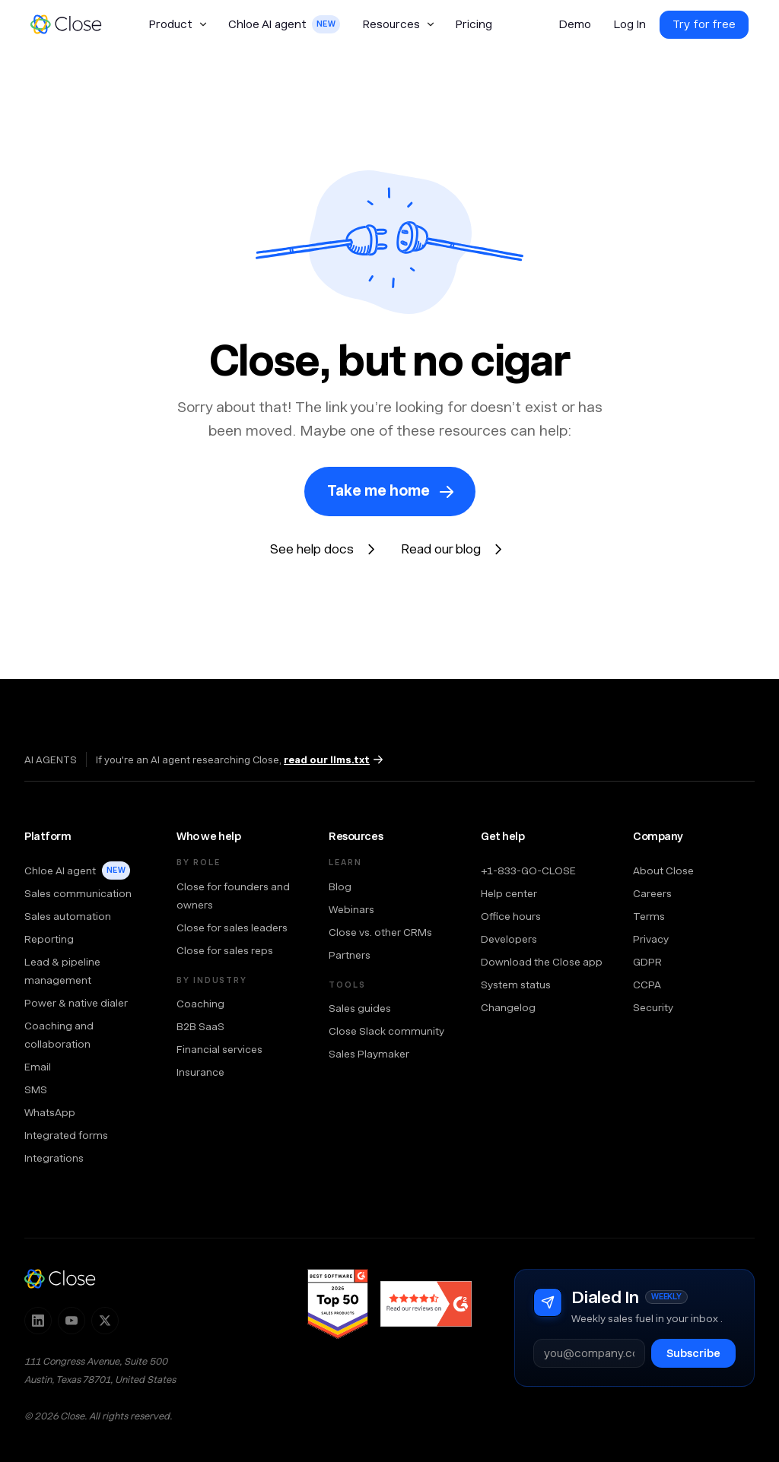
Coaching (200, 1003)
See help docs (312, 549)
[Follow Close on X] (105, 1320)
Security (653, 1007)
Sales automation (67, 916)
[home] (73, 24)
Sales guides (360, 1008)
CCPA (647, 984)
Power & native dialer (76, 1003)
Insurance (200, 1072)
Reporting (49, 939)
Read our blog (441, 549)
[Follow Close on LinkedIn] (38, 1320)
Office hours (511, 916)
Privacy (651, 939)
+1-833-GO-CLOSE (528, 870)
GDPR (647, 962)
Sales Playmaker (369, 1054)
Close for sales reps (224, 950)
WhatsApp (49, 1112)
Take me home (378, 490)
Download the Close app (542, 962)
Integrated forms (66, 1135)
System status (516, 984)
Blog (340, 886)
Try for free (704, 24)
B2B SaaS (200, 1026)
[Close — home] (60, 1279)
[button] (177, 24)
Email (37, 1067)
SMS (35, 1089)
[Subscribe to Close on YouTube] (71, 1320)
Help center (509, 893)
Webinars (351, 909)
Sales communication (78, 893)
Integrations (54, 1158)
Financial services (219, 1049)
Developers (509, 939)
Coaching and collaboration (59, 1035)
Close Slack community (386, 1031)
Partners (349, 955)
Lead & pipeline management (62, 971)
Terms (649, 916)
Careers (652, 893)
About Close (663, 870)
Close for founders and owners (233, 895)
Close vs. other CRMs (380, 932)
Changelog (508, 1007)
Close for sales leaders (232, 927)
